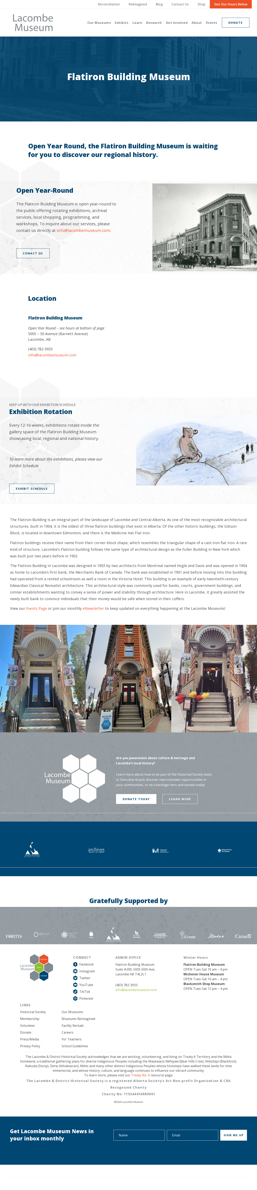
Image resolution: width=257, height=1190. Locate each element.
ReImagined (138, 4)
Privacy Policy (30, 1046)
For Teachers (72, 1039)
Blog (159, 4)
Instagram (87, 971)
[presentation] (216, 1152)
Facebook (86, 964)
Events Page (36, 608)
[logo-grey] (33, 22)
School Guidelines (75, 1046)
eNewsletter (93, 608)
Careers (67, 1032)
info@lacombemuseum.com (83, 230)
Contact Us (180, 4)
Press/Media (29, 1039)
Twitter (84, 978)
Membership (29, 1019)
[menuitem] (99, 22)
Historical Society (33, 1012)
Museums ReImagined (78, 1019)
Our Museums (72, 1012)
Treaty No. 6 (140, 1075)
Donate (25, 1032)
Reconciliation (109, 4)
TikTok (84, 991)
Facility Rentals (73, 1025)
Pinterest (86, 998)
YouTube (86, 985)
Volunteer (27, 1025)
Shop (201, 4)
